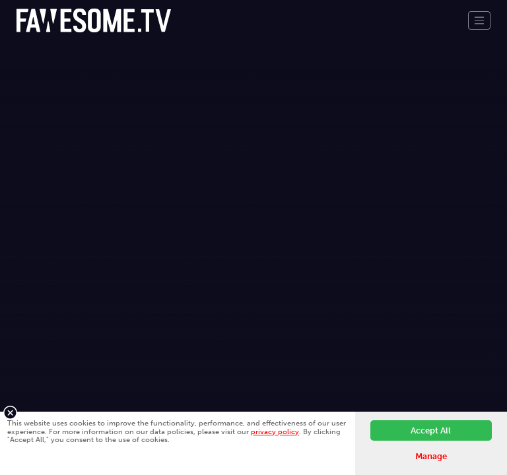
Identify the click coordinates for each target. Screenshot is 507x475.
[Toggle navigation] (479, 20)
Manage (431, 456)
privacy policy (275, 431)
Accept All (431, 430)
